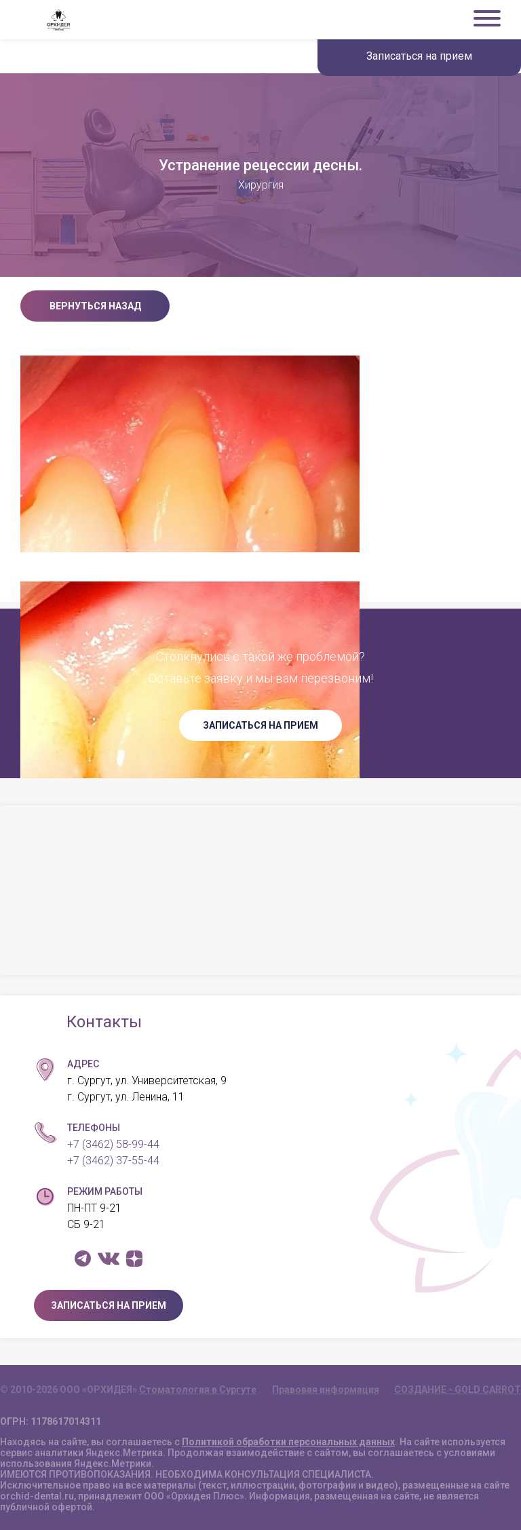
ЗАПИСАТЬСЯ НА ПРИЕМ (260, 725)
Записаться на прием (419, 56)
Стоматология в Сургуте (197, 1389)
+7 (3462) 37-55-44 (113, 1160)
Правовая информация (325, 1389)
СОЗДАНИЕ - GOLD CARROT (457, 1389)
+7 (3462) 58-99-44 (113, 1144)
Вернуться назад (95, 306)
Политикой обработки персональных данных (288, 1441)
